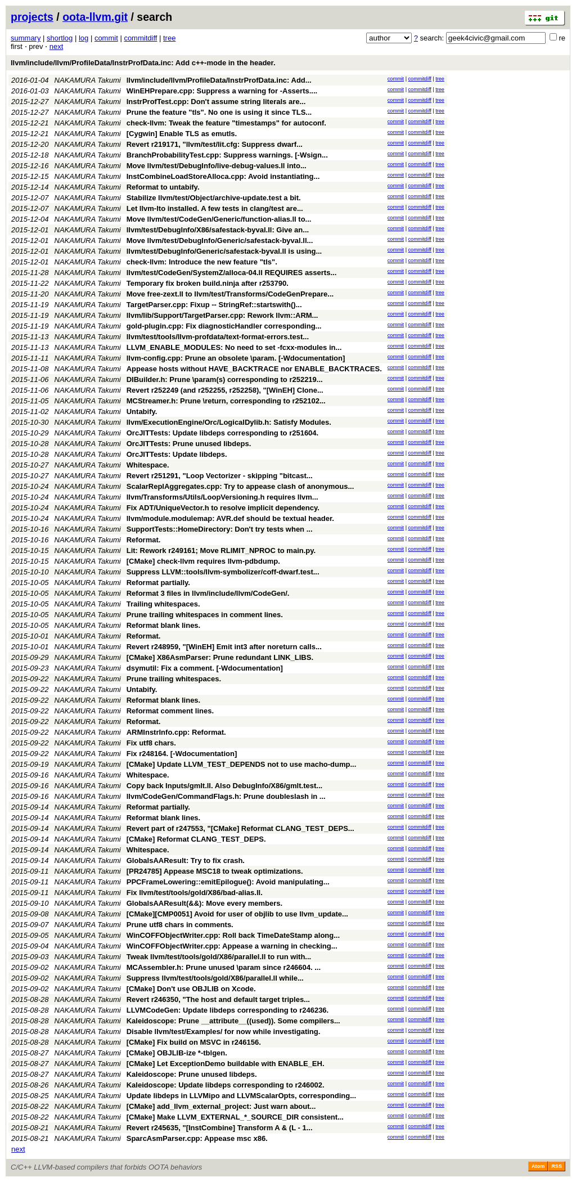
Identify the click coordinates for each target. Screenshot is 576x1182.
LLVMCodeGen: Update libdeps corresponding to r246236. (227, 1010)
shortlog (60, 38)
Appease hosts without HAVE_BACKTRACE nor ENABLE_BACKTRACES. (254, 369)
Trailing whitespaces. (163, 604)
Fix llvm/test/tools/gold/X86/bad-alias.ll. (195, 892)
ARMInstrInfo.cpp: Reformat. (176, 732)
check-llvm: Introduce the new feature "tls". (202, 262)
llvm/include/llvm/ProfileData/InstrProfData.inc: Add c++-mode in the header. (143, 63)
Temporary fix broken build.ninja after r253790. (208, 283)
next (57, 46)
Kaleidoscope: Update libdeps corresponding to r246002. (226, 1085)
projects (32, 17)
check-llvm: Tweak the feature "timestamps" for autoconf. (226, 123)
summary (25, 38)
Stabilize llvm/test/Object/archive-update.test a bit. (214, 198)
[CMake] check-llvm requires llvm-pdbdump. (203, 561)
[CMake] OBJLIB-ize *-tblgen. (177, 1053)
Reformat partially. (158, 582)
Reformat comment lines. (170, 711)
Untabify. (142, 411)
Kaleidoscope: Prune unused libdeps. (192, 1074)
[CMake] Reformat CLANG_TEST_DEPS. (196, 839)
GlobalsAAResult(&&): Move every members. (204, 903)
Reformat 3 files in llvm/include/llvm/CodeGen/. (208, 593)
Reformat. (144, 540)
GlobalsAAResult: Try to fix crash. (186, 860)
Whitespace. (148, 465)
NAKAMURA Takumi (88, 80)
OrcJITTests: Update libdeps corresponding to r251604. (222, 433)
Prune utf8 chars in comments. (180, 924)
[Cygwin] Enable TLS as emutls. (182, 133)
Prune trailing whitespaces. (174, 679)
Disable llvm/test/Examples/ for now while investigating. (224, 1031)
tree (169, 38)
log (83, 38)
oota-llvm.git (95, 17)
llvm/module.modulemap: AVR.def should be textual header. (230, 518)
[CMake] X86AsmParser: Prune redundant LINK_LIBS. (220, 657)
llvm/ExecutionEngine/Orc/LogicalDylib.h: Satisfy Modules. (229, 422)
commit (106, 38)
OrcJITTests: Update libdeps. (177, 454)
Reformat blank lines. (163, 625)
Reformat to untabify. (163, 187)
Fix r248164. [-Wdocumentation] (182, 753)
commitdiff (140, 38)
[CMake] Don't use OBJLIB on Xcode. (191, 989)
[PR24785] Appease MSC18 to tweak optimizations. (215, 871)
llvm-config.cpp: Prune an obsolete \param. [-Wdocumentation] (236, 358)
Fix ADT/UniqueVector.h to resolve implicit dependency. (223, 508)
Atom (538, 1166)
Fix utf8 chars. (151, 743)
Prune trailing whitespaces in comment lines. (205, 614)
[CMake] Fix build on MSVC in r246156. (194, 1042)
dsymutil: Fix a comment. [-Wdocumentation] (205, 668)
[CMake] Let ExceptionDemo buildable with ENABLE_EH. (226, 1063)
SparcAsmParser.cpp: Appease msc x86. (197, 1138)
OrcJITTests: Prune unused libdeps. (189, 443)
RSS (556, 1166)
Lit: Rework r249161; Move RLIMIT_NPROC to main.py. (221, 550)
